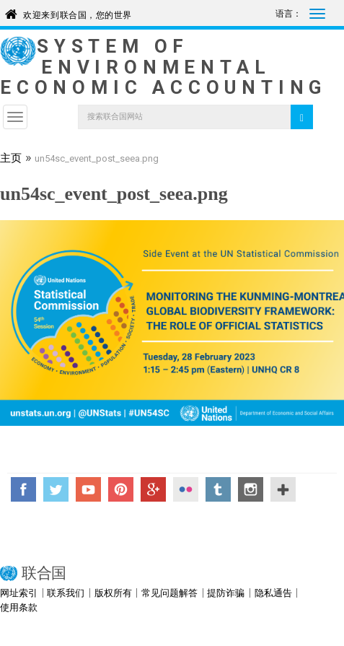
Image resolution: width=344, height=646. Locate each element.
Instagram (250, 489)
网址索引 (19, 593)
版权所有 (113, 593)
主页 (11, 159)
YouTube (88, 489)
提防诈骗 (225, 593)
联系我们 (65, 593)
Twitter (56, 489)
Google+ (153, 489)
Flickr (185, 489)
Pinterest (120, 489)
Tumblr (218, 489)
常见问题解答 (169, 593)
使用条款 (19, 607)
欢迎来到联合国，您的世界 (77, 12)
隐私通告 (273, 593)
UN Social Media (283, 489)
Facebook (23, 489)
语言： (288, 14)
